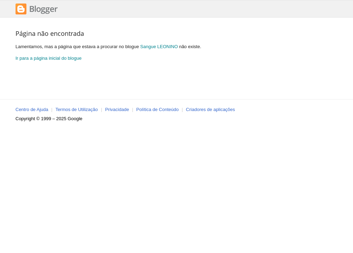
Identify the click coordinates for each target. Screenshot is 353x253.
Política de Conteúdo (157, 109)
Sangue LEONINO (159, 46)
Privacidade (117, 109)
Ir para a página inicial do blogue (48, 58)
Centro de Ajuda (31, 109)
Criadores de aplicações (210, 109)
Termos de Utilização (77, 109)
